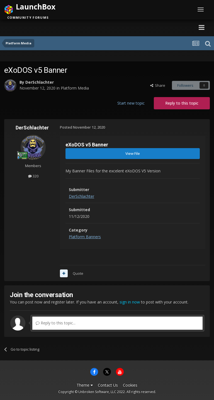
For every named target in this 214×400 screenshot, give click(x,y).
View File (132, 153)
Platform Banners (85, 236)
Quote (78, 273)
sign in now (130, 302)
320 (33, 176)
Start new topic (131, 103)
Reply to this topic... (56, 323)
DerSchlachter (39, 82)
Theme (85, 385)
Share (157, 85)
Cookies (130, 385)
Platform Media (75, 88)
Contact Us (108, 385)
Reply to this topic (181, 103)
